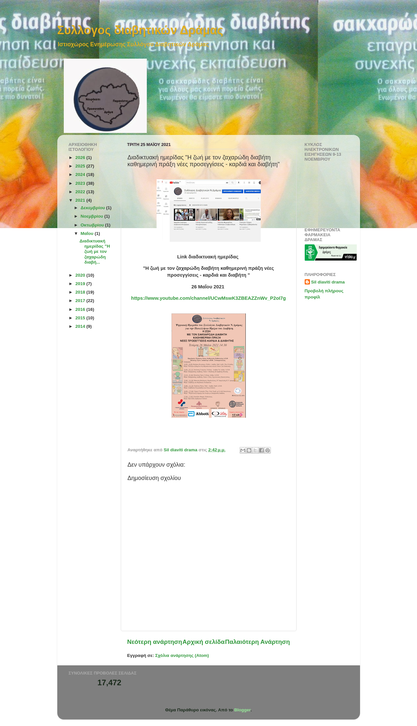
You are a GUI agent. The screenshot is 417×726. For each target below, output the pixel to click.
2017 (80, 300)
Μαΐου (88, 233)
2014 (80, 326)
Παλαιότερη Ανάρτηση (257, 641)
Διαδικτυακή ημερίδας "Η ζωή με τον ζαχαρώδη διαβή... (94, 252)
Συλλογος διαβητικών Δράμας (140, 30)
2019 (80, 283)
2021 (80, 200)
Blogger (242, 709)
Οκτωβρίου (93, 225)
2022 (80, 191)
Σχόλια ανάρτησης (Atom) (182, 655)
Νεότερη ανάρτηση (154, 641)
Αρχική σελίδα (204, 641)
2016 (80, 309)
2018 (80, 292)
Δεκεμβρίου (93, 207)
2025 (80, 166)
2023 (80, 183)
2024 (80, 174)
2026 (80, 157)
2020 (80, 275)
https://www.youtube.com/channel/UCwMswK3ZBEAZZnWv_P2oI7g (208, 298)
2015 (80, 317)
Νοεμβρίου (92, 216)
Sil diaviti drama (328, 282)
